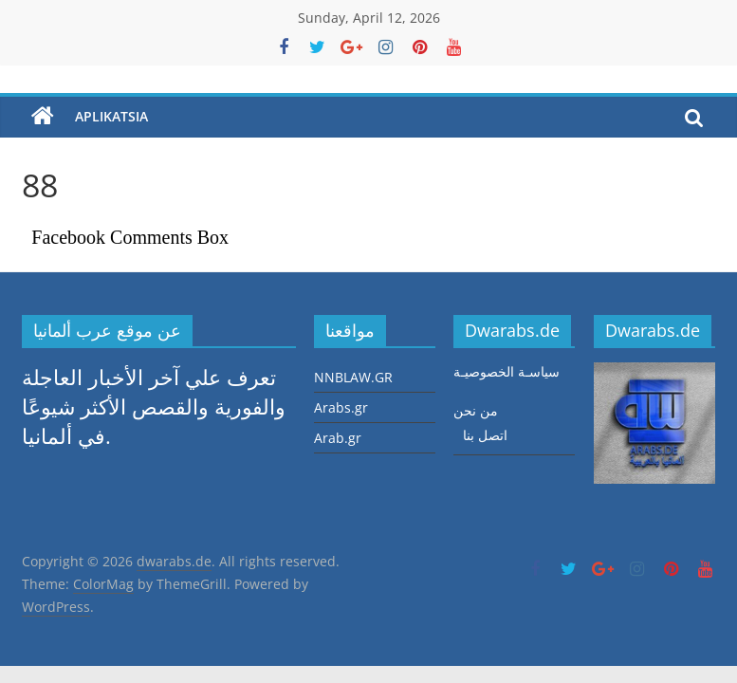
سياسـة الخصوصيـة (506, 371)
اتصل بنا (485, 435)
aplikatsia (111, 116)
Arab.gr (337, 438)
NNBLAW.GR (353, 377)
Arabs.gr (341, 407)
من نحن (475, 410)
